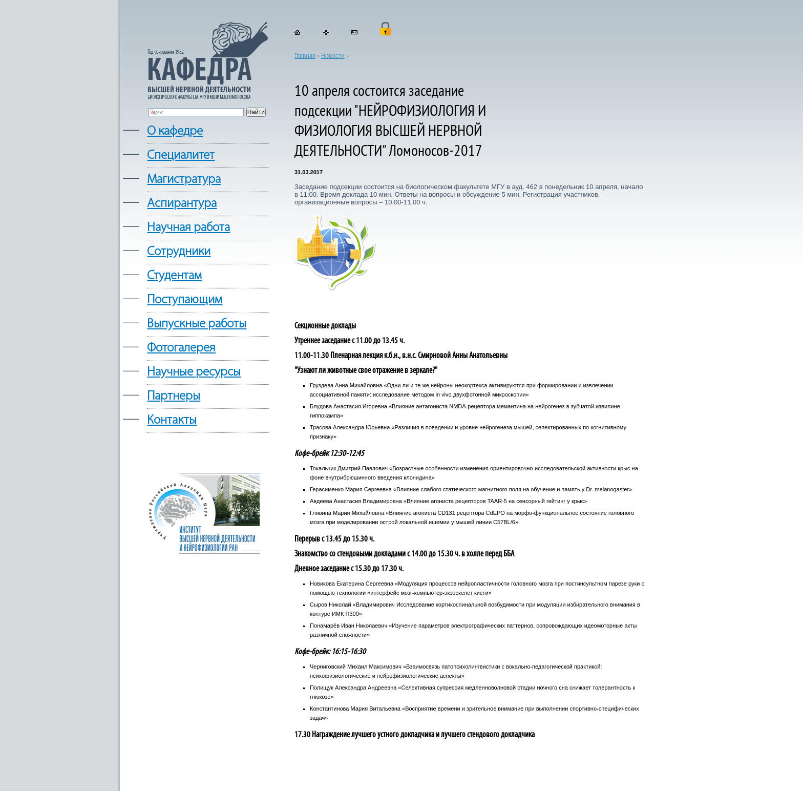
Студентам (174, 275)
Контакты (172, 420)
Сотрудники (178, 251)
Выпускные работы (196, 324)
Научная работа (188, 227)
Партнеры (173, 396)
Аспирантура (182, 203)
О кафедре (175, 131)
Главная (304, 56)
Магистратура (184, 179)
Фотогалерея (181, 348)
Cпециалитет (181, 155)
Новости (333, 56)
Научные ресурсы (194, 372)
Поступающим (184, 300)
